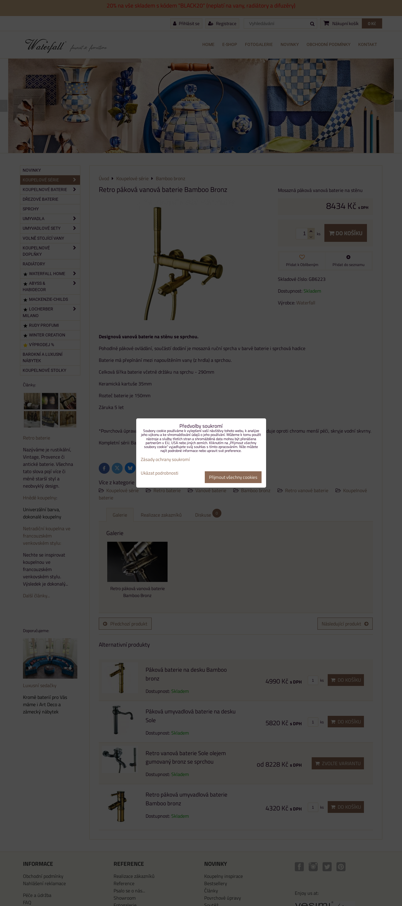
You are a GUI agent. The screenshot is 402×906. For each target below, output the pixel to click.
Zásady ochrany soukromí (165, 459)
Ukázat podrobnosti (159, 473)
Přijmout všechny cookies (233, 477)
